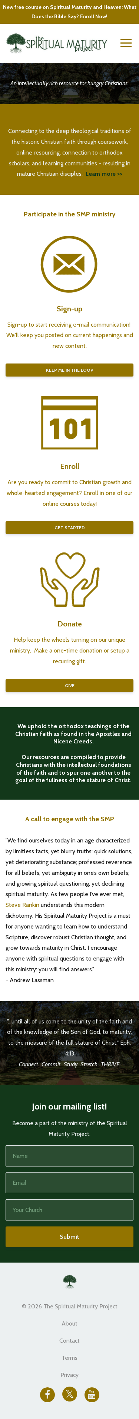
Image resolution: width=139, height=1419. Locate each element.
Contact (69, 1340)
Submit (69, 1236)
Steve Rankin (22, 904)
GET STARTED (69, 527)
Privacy (69, 1374)
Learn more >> (104, 173)
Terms (69, 1357)
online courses (61, 503)
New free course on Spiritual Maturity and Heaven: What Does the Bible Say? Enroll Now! (69, 12)
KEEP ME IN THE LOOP (69, 370)
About (69, 1323)
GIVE (70, 685)
